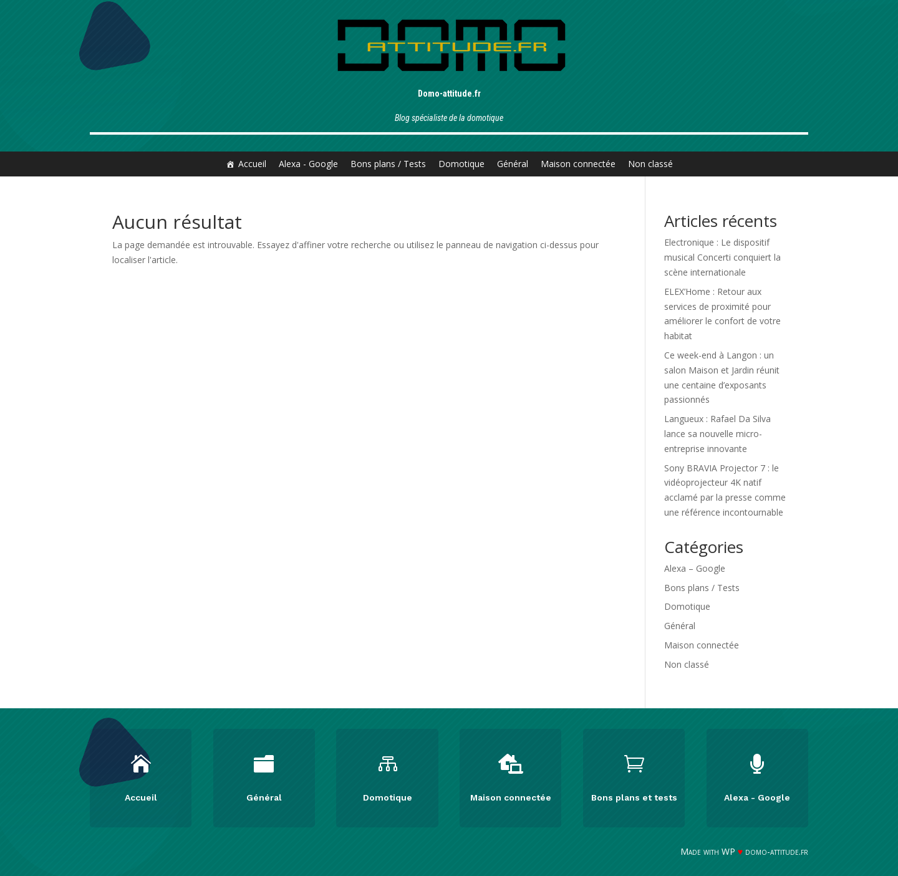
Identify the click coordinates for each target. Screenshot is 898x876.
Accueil (252, 164)
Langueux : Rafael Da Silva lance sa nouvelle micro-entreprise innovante (717, 434)
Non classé (650, 164)
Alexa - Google (308, 164)
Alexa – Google (694, 568)
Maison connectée (578, 164)
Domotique (461, 164)
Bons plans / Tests (388, 164)
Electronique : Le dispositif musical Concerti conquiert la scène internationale (722, 257)
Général (512, 164)
